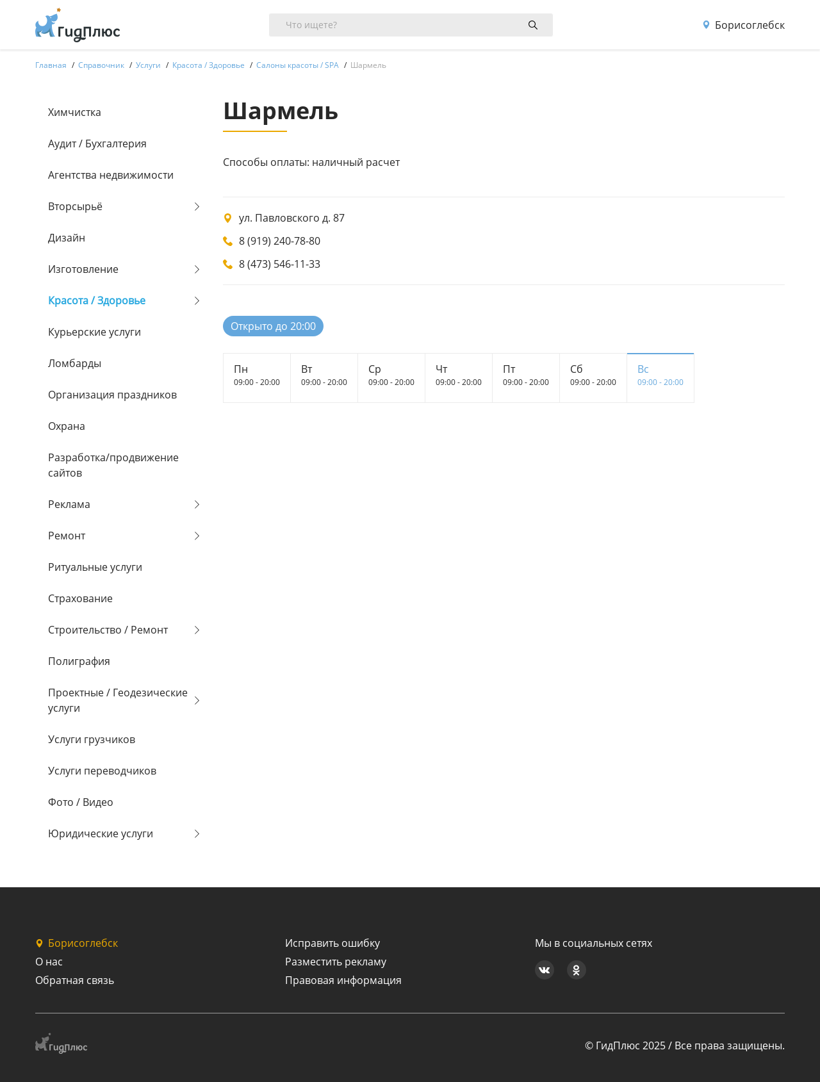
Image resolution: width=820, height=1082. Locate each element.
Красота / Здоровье (96, 300)
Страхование (80, 598)
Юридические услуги (100, 833)
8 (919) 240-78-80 (279, 241)
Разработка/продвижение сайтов (113, 465)
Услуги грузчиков (91, 739)
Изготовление (83, 269)
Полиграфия (79, 661)
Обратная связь (74, 980)
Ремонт (66, 536)
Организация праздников (112, 395)
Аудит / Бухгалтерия (97, 143)
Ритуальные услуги (95, 567)
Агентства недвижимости (111, 175)
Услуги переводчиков (102, 771)
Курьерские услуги (94, 332)
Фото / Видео (80, 802)
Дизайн (66, 238)
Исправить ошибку (332, 943)
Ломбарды (74, 363)
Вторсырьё (75, 206)
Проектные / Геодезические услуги (118, 700)
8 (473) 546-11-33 (279, 264)
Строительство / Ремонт (108, 630)
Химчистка (74, 112)
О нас (49, 962)
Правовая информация (343, 980)
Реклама (69, 504)
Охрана (66, 426)
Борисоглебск (743, 25)
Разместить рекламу (335, 962)
